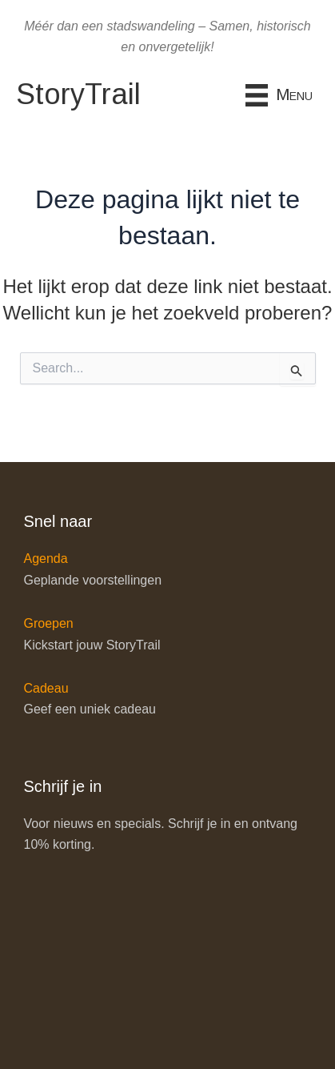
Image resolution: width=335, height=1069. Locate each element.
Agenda (46, 558)
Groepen (49, 623)
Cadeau (46, 688)
